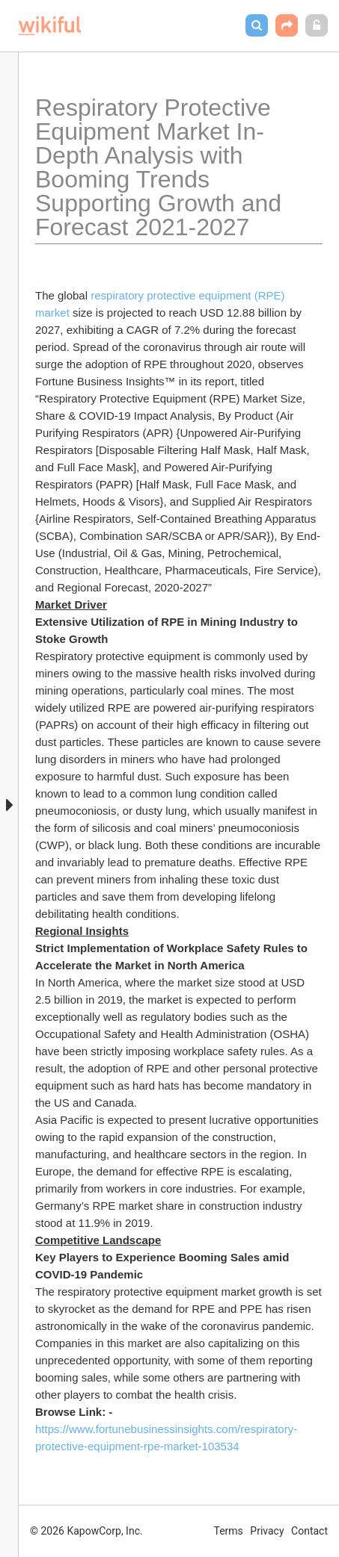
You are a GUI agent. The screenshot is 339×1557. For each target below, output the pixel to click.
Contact (309, 1531)
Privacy (267, 1531)
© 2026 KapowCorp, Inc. (86, 1531)
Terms (228, 1531)
